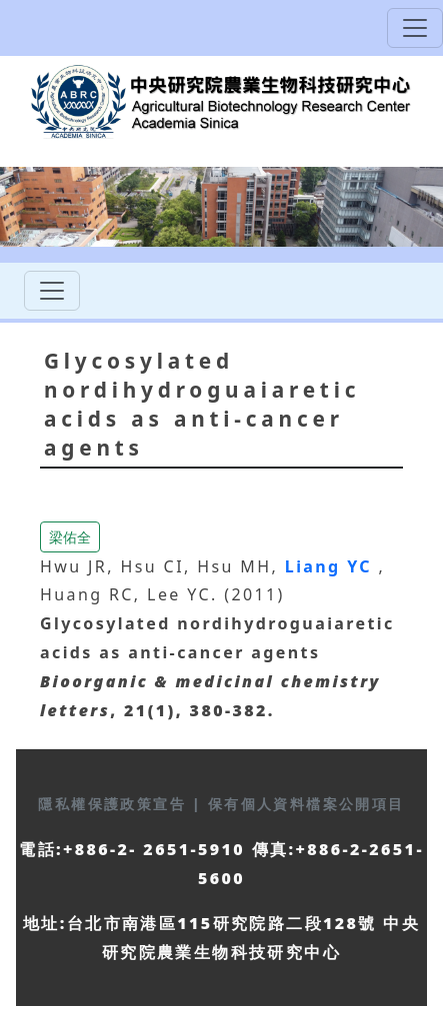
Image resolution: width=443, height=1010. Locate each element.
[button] (70, 534)
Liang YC (332, 566)
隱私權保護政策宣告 (115, 803)
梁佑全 (70, 536)
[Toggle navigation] (415, 28)
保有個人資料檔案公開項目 (306, 803)
